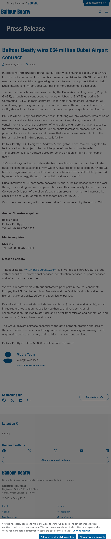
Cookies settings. (81, 532)
